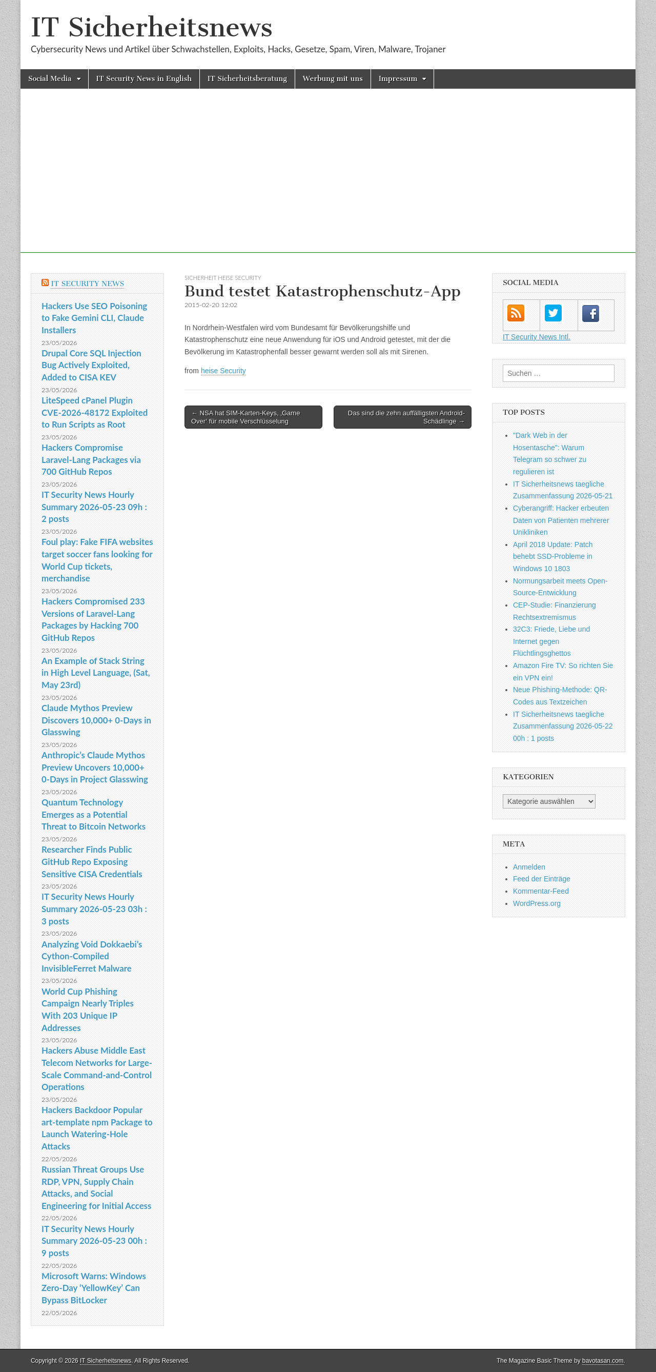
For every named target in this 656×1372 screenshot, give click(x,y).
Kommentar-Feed (541, 891)
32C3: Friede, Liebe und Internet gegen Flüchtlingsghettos (551, 641)
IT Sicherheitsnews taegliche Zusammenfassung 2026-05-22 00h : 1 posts (563, 726)
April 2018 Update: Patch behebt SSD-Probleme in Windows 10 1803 (553, 556)
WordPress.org (537, 903)
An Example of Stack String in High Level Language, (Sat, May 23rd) (96, 672)
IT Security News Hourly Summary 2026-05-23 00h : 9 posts (94, 1240)
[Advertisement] (328, 181)
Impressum (398, 78)
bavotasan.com (603, 1360)
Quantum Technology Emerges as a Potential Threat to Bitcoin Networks (94, 814)
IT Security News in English (144, 78)
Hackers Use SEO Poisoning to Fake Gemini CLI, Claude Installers (94, 317)
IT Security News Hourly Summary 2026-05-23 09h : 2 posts (94, 506)
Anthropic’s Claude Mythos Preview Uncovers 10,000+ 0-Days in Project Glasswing (95, 767)
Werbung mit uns (333, 78)
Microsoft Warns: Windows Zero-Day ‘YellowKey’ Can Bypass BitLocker (94, 1287)
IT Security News (87, 283)
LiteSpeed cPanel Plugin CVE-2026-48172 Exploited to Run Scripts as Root (95, 412)
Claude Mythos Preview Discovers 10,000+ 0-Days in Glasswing (96, 719)
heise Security (223, 371)
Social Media (50, 78)
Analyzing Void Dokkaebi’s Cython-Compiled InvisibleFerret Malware (92, 956)
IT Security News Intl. (536, 337)
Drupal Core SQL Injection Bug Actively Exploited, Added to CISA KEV (91, 365)
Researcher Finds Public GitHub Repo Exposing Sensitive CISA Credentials (92, 861)
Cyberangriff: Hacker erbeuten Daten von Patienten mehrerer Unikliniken (561, 520)
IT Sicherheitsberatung (247, 78)
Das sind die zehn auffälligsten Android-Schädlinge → (406, 417)
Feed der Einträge (541, 879)
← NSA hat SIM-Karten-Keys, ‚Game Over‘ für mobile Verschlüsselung (245, 417)
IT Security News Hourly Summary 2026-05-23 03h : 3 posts (94, 908)
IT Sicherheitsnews (152, 27)
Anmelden (529, 867)
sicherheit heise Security (222, 277)
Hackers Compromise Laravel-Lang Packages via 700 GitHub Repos (91, 459)
